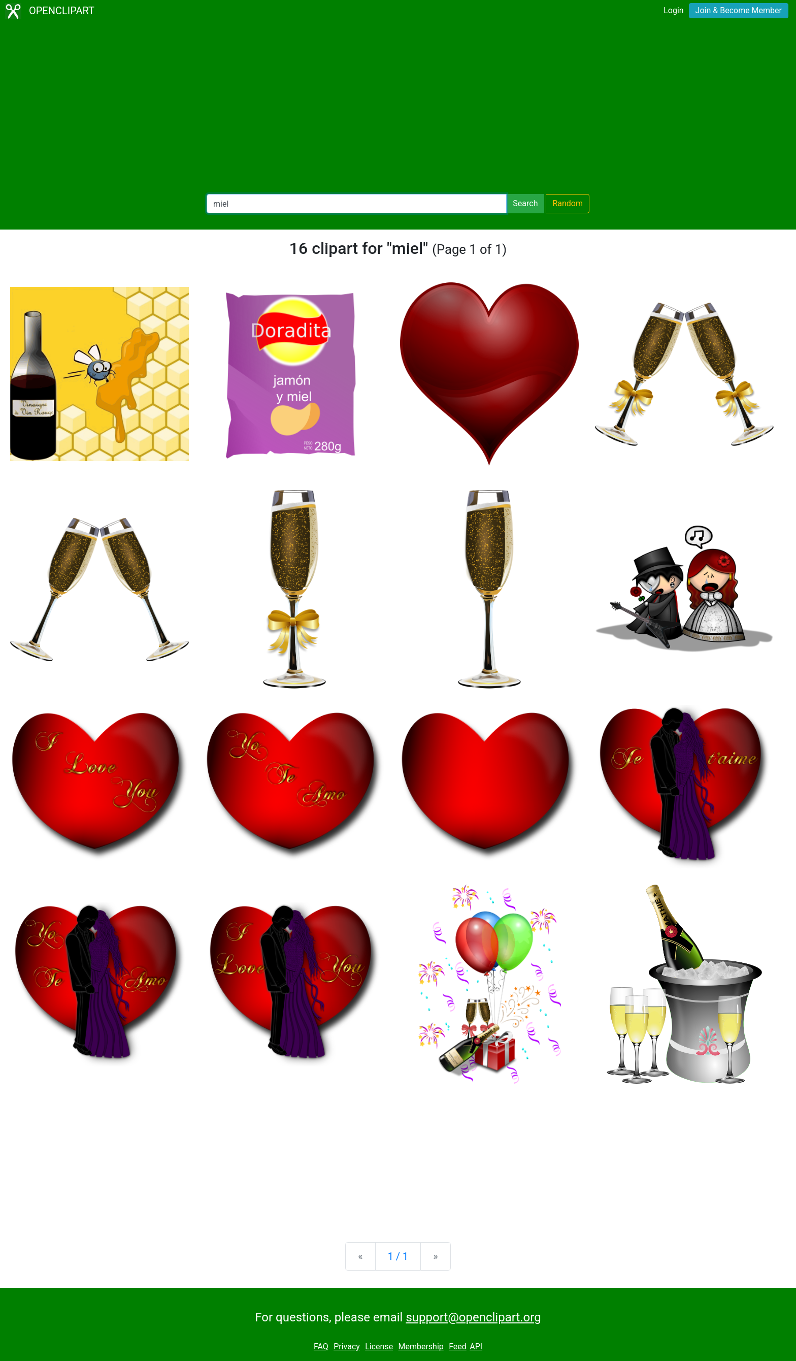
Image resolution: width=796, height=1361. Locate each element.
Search (525, 203)
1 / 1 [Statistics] (398, 1256)
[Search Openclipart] (357, 203)
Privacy (347, 1346)
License (379, 1346)
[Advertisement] (398, 110)
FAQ (321, 1346)
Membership (420, 1346)
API (476, 1346)
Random (567, 203)
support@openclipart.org (473, 1317)
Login (673, 10)
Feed (458, 1346)
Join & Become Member (738, 10)
